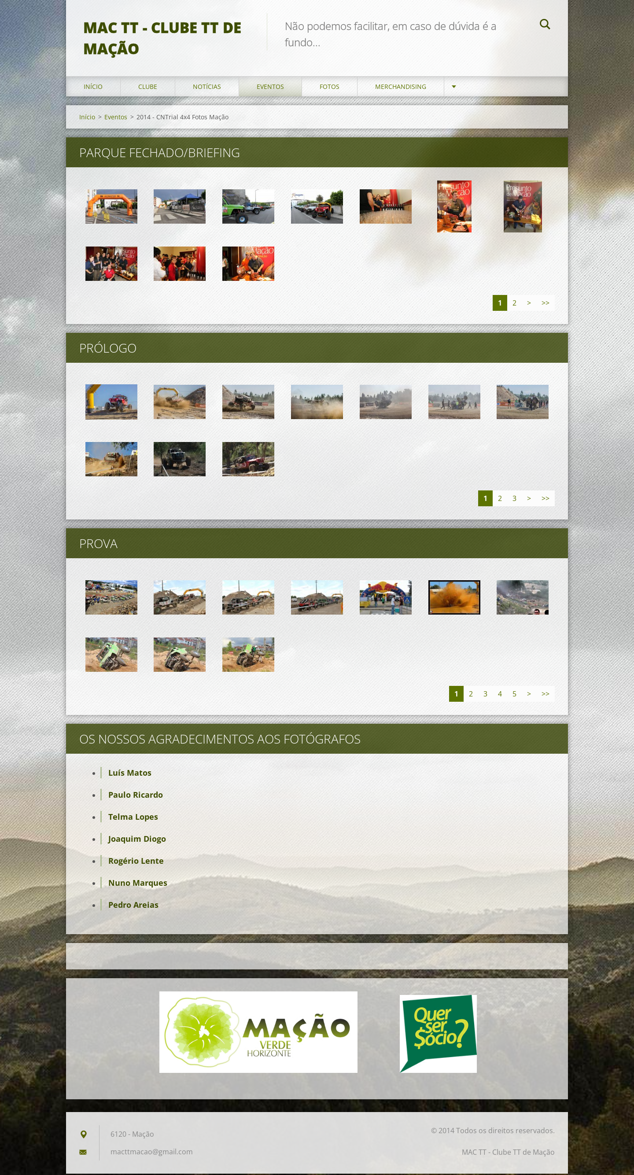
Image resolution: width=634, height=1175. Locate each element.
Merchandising (400, 88)
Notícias (207, 88)
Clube (147, 88)
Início (93, 88)
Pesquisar (545, 25)
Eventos (270, 88)
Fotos (329, 88)
